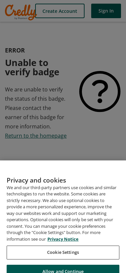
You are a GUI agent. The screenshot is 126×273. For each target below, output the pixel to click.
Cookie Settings (63, 256)
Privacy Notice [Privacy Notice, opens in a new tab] (63, 243)
